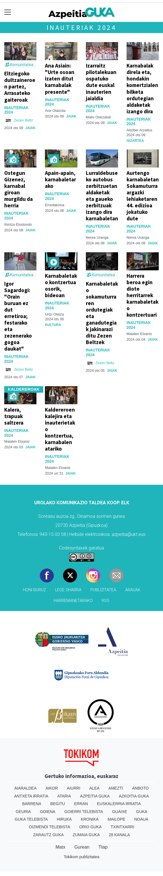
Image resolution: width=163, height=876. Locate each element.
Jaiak (30, 128)
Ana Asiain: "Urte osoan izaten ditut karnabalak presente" (59, 78)
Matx (60, 847)
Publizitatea (103, 590)
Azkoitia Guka (134, 796)
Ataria (64, 796)
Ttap (103, 847)
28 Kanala (119, 834)
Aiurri (73, 788)
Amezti (115, 788)
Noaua (141, 819)
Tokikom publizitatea (81, 857)
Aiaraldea (25, 788)
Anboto (140, 788)
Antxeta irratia (31, 796)
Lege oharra (68, 590)
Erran (81, 803)
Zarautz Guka (48, 834)
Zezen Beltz (23, 120)
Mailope (116, 819)
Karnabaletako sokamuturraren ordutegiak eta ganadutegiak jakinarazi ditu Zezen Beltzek (102, 312)
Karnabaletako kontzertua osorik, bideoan (61, 285)
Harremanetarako (73, 600)
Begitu (57, 803)
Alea (94, 788)
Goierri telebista (83, 811)
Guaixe (119, 811)
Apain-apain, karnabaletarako (60, 179)
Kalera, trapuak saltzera (13, 416)
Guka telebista (31, 819)
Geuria (23, 811)
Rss (105, 600)
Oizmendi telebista (49, 827)
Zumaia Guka (86, 834)
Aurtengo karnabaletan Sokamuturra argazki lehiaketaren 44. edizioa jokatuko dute (143, 195)
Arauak (132, 590)
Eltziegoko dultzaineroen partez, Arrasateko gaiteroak (19, 86)
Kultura (53, 325)
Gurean (81, 847)
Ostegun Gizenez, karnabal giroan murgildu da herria (18, 189)
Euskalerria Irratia (119, 803)
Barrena (31, 803)
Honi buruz (34, 590)
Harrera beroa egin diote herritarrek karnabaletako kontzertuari (142, 295)
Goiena (47, 811)
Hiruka (64, 819)
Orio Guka (90, 827)
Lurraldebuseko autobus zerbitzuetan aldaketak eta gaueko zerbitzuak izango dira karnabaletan (102, 195)
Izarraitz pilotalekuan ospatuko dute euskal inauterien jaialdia (101, 81)
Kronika (90, 819)
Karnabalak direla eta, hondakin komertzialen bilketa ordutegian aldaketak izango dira (142, 88)
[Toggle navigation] (8, 12)
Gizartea (135, 141)
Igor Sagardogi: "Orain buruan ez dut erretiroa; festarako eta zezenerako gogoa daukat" (18, 316)
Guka (141, 811)
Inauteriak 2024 (81, 27)
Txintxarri (122, 827)
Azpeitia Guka (95, 796)
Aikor (51, 788)
